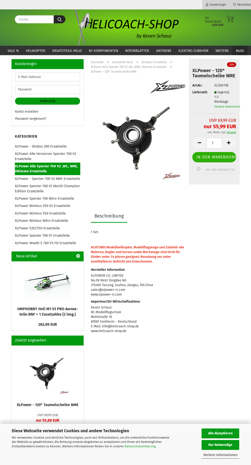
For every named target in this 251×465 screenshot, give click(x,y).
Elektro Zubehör (193, 51)
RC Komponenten (103, 51)
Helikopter (35, 51)
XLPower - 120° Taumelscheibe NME (47, 405)
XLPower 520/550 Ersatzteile (37, 228)
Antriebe (163, 51)
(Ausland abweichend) (227, 106)
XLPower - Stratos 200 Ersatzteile (41, 146)
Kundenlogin (216, 4)
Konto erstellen (26, 112)
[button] (199, 143)
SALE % (13, 51)
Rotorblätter (137, 51)
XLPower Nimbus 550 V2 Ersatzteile (42, 206)
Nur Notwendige (220, 445)
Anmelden (47, 101)
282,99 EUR (47, 324)
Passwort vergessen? (30, 119)
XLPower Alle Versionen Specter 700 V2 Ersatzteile (45, 156)
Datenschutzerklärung (140, 446)
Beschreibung (109, 216)
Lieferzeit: (199, 92)
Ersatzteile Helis (67, 51)
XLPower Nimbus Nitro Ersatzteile (41, 220)
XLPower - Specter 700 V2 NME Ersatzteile (47, 179)
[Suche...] (59, 19)
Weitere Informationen (220, 455)
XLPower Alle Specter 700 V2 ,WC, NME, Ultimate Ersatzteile (46, 168)
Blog (240, 51)
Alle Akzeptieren (220, 433)
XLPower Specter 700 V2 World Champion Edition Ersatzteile (47, 188)
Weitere (222, 51)
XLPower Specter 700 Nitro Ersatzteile (44, 198)
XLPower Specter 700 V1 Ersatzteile (42, 235)
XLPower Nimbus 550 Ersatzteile (40, 213)
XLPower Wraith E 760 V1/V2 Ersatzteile (45, 243)
